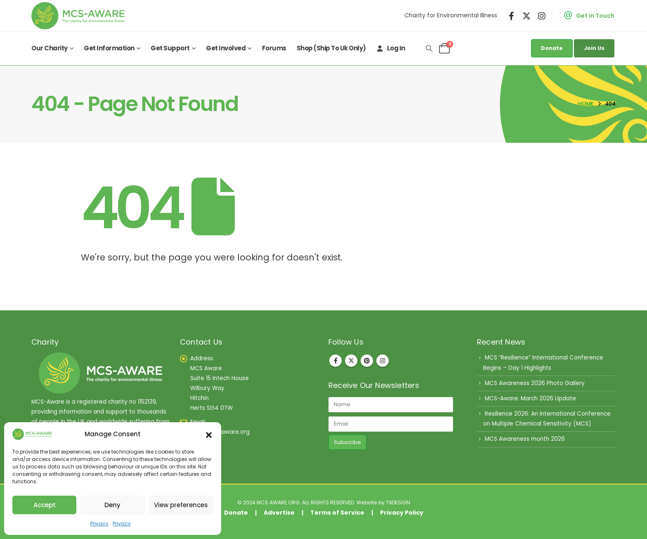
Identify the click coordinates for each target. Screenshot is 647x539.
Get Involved (226, 48)
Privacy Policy (401, 512)
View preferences (181, 505)
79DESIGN (398, 502)
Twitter (351, 361)
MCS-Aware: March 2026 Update (530, 398)
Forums (274, 48)
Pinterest (367, 361)
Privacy (99, 523)
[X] (526, 15)
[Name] (390, 404)
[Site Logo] (80, 15)
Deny (112, 505)
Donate (552, 48)
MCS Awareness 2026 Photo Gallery (535, 383)
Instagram (382, 361)
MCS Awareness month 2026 (525, 439)
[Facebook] (511, 15)
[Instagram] (542, 15)
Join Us (594, 48)
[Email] (390, 424)
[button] (209, 434)
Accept (44, 505)
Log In (390, 48)
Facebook (335, 361)
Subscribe (347, 442)
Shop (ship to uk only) (331, 48)
